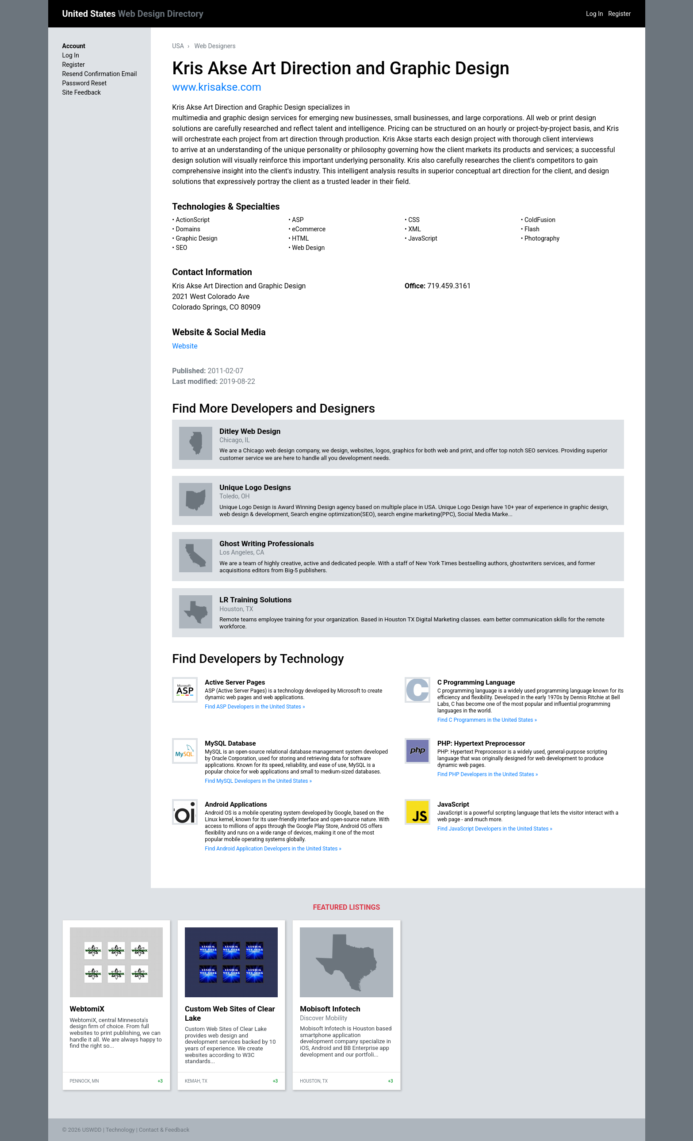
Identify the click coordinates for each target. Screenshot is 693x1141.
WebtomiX (87, 1008)
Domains (188, 229)
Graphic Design (197, 238)
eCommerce (308, 229)
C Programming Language (476, 682)
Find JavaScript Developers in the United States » (494, 829)
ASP (297, 219)
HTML (300, 238)
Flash (532, 229)
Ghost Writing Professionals (266, 543)
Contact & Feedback (164, 1129)
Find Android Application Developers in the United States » (273, 849)
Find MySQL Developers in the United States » (258, 781)
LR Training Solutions (255, 599)
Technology (120, 1129)
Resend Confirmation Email (99, 73)
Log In (594, 13)
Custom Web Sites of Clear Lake (230, 1013)
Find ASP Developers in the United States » (255, 707)
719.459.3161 (449, 286)
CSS (414, 219)
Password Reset (84, 83)
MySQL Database (230, 743)
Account (73, 46)
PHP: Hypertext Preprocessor (481, 743)
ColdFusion (540, 219)
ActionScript (193, 219)
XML (414, 229)
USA (178, 46)
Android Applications (236, 804)
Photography (542, 238)
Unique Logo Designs (255, 487)
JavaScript (422, 238)
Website (184, 346)
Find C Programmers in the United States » (487, 720)
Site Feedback (81, 92)
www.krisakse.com (216, 87)
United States (132, 13)
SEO (182, 247)
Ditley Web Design (249, 431)
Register (619, 13)
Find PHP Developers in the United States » (487, 774)
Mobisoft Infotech (330, 1008)
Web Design (308, 247)
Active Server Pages (235, 682)
